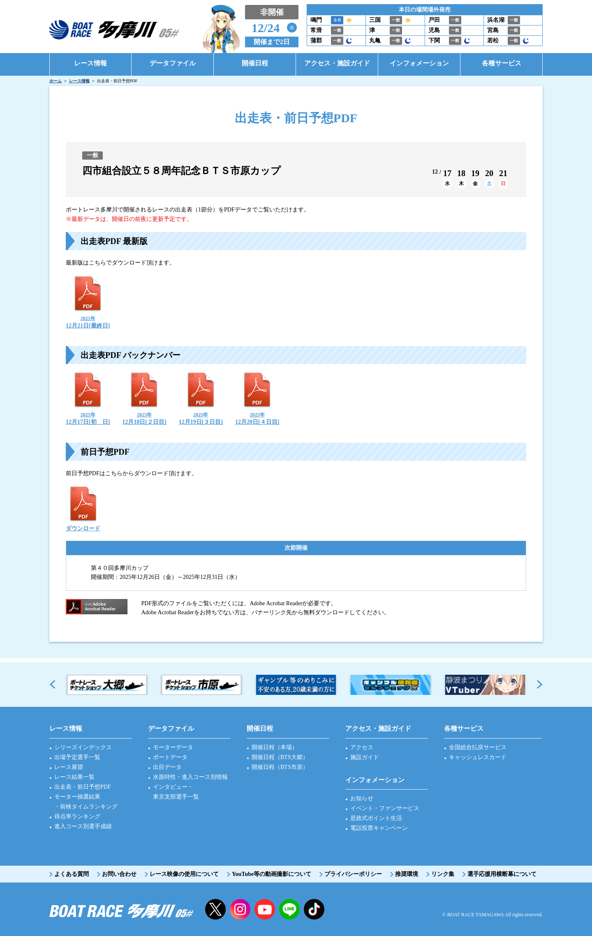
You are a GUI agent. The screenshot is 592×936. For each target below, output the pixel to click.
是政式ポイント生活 (376, 818)
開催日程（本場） (275, 747)
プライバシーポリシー (353, 874)
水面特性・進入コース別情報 (190, 777)
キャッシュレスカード (477, 757)
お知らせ (361, 798)
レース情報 (79, 81)
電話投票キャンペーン (379, 828)
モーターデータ (173, 747)
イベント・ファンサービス (384, 808)
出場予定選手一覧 (77, 757)
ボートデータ (170, 757)
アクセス (361, 747)
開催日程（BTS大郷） (280, 757)
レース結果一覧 (74, 777)
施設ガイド (364, 757)
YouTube (264, 909)
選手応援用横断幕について (501, 874)
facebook (314, 909)
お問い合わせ (119, 874)
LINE (289, 909)
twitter (215, 909)
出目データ (167, 767)
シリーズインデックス (83, 747)
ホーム (55, 81)
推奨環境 (406, 874)
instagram (240, 909)
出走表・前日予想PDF (82, 787)
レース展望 (68, 767)
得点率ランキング (77, 816)
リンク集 (442, 874)
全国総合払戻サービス (477, 747)
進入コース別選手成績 (83, 826)
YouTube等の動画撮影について (271, 874)
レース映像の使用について (184, 874)
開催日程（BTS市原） (280, 767)
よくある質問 (71, 874)
